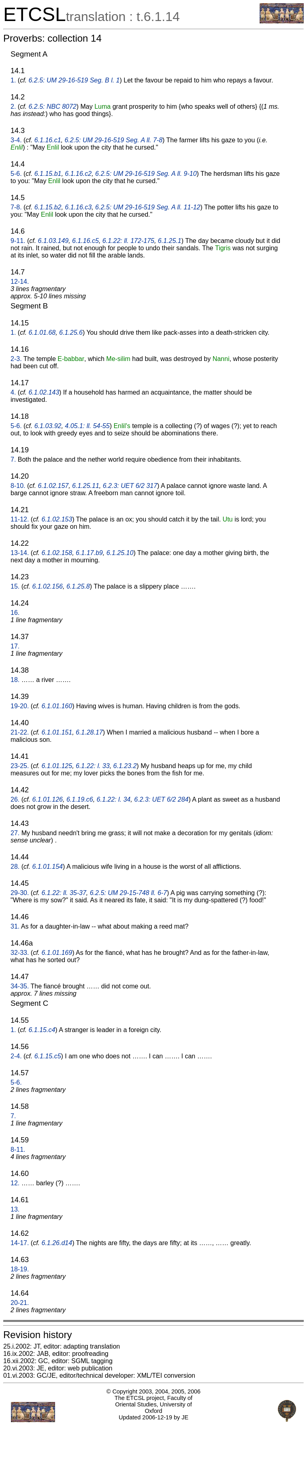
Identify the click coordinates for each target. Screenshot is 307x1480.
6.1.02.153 (57, 519)
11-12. (20, 519)
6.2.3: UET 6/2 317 (130, 485)
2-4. (16, 1056)
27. (15, 833)
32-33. (20, 952)
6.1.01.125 (57, 765)
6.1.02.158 (57, 552)
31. (15, 926)
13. (15, 1209)
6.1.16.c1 (47, 140)
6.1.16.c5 (85, 240)
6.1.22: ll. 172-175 (128, 240)
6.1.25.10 (120, 552)
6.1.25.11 (85, 485)
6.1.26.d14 (57, 1242)
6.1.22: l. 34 (114, 799)
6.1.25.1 (169, 240)
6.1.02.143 (43, 392)
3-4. (16, 140)
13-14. (20, 552)
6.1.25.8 (78, 586)
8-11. (18, 1149)
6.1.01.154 (47, 866)
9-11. (18, 240)
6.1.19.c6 (79, 799)
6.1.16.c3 (78, 207)
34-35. (20, 986)
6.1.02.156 (47, 586)
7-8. (16, 207)
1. (13, 80)
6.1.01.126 (47, 799)
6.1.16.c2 (78, 173)
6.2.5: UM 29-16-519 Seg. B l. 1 (73, 80)
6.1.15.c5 (47, 1056)
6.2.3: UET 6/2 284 (161, 799)
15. (15, 586)
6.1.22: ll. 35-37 (64, 892)
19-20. (20, 706)
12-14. (20, 281)
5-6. (16, 173)
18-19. (20, 1269)
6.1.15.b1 (48, 173)
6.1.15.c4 (41, 1029)
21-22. (20, 732)
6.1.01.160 (57, 706)
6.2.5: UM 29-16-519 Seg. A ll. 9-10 (146, 173)
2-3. (16, 358)
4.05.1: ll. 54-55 (87, 425)
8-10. (18, 485)
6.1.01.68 (41, 332)
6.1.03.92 (48, 425)
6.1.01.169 (57, 952)
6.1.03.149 (53, 240)
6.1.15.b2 (48, 207)
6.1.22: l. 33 (93, 765)
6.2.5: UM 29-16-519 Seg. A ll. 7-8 (113, 140)
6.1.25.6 (71, 332)
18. (15, 679)
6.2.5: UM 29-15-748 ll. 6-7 (128, 892)
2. (13, 106)
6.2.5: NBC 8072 (52, 106)
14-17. (20, 1242)
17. (15, 646)
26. (15, 799)
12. (15, 1183)
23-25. (20, 765)
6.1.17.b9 (89, 552)
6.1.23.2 (125, 765)
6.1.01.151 (57, 732)
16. (15, 612)
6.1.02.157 (53, 485)
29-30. (20, 892)
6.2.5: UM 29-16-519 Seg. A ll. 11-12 (147, 207)
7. (13, 459)
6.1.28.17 (89, 732)
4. (13, 392)
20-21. (20, 1302)
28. (15, 866)
